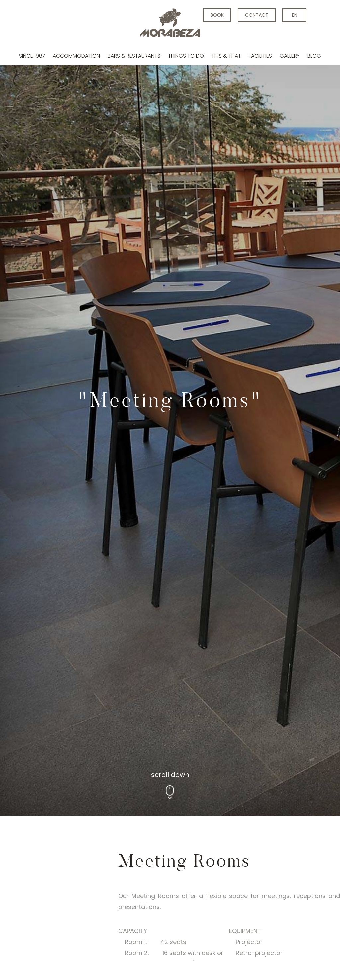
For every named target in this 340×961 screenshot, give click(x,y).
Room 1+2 (233, 744)
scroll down (170, 400)
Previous (75, 810)
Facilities (260, 56)
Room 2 (185, 744)
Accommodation (76, 56)
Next (250, 810)
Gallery (290, 56)
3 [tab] (114, 886)
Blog (314, 56)
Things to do (186, 56)
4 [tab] (128, 886)
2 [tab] (101, 886)
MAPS (277, 744)
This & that (226, 56)
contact (256, 15)
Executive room (82, 744)
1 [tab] (88, 886)
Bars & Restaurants (134, 56)
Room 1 (141, 744)
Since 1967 (32, 56)
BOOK (217, 15)
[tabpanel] (170, 221)
